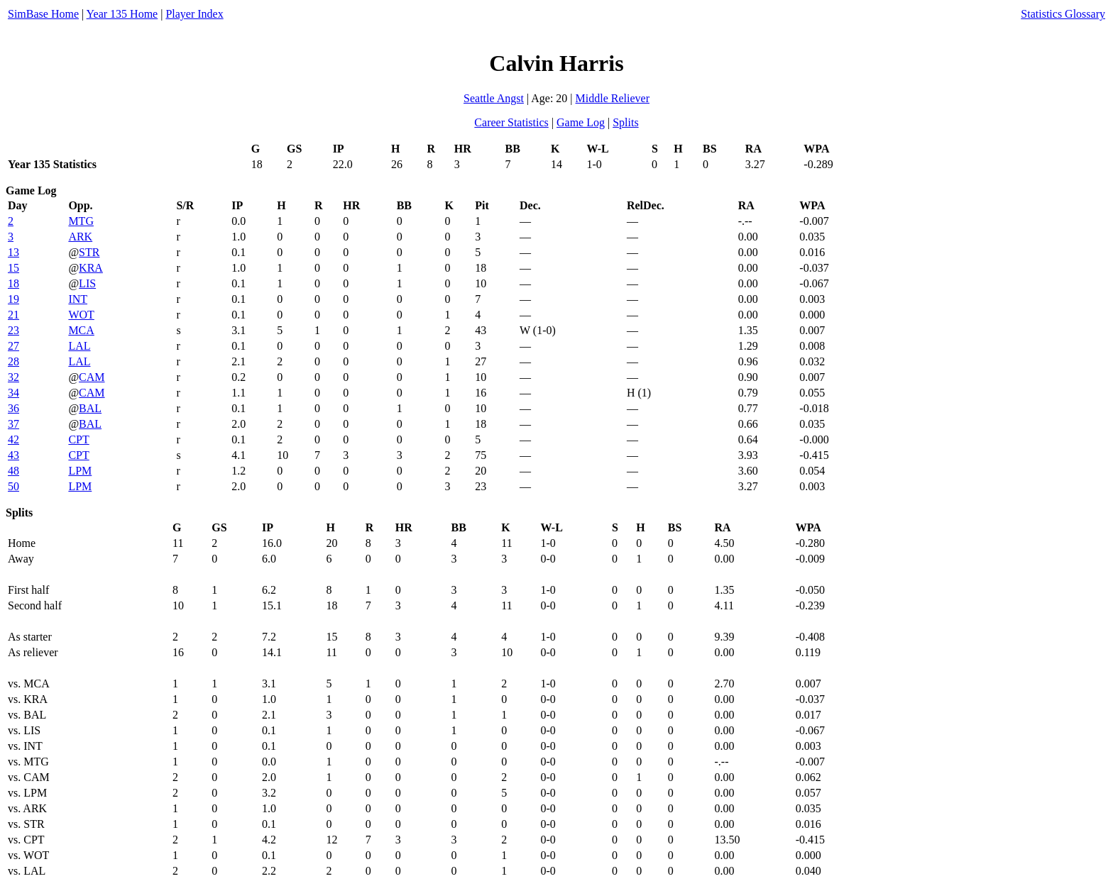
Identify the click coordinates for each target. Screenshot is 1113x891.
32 (13, 377)
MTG (81, 221)
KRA (91, 268)
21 (13, 315)
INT (77, 299)
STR (89, 252)
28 (13, 361)
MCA (81, 330)
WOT (81, 315)
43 (13, 455)
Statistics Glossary (1063, 14)
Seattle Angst (494, 98)
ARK (80, 237)
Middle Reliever (612, 98)
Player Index (194, 14)
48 (13, 471)
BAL (90, 408)
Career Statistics (511, 122)
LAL (79, 346)
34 (13, 393)
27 (13, 346)
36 (13, 408)
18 (13, 283)
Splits (625, 122)
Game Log (580, 122)
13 (13, 252)
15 (13, 268)
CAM (91, 377)
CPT (78, 439)
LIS (87, 283)
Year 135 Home (122, 14)
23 (13, 330)
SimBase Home (43, 14)
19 (13, 299)
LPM (80, 471)
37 (13, 424)
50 (13, 486)
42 (13, 439)
